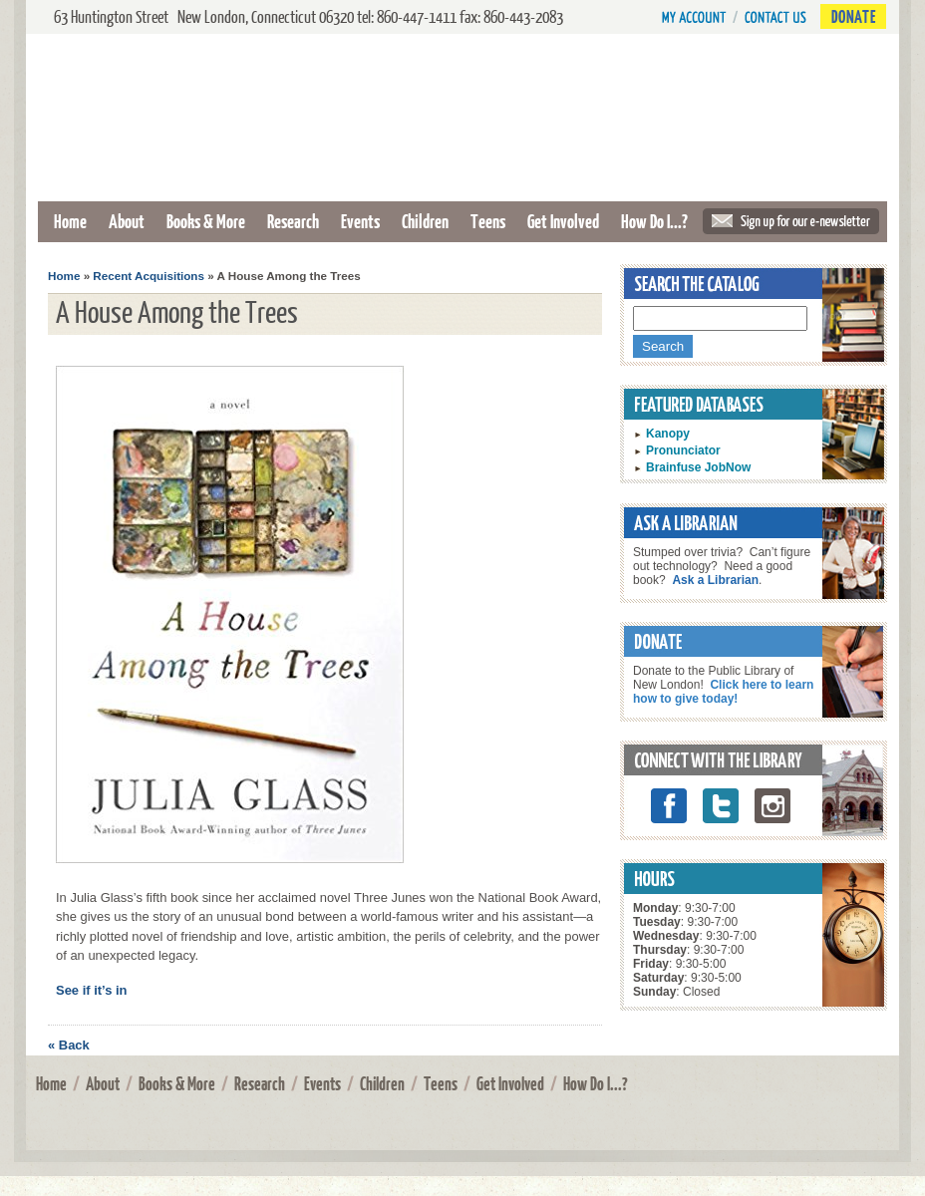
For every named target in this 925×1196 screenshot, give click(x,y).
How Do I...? (654, 220)
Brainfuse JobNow (698, 467)
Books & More (205, 220)
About (127, 220)
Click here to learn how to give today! (723, 692)
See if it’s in (92, 990)
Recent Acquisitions (148, 275)
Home (70, 220)
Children (425, 220)
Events (360, 220)
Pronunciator (683, 450)
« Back (69, 1045)
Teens (487, 220)
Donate (853, 16)
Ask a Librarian (715, 580)
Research (293, 220)
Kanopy (668, 434)
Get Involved (563, 220)
